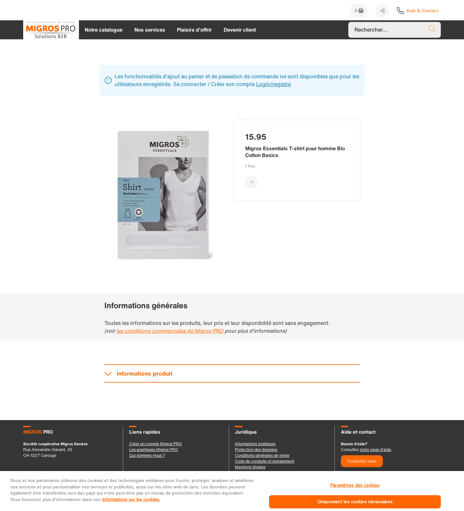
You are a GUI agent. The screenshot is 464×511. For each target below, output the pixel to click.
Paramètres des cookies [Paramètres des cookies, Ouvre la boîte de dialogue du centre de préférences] (355, 492)
